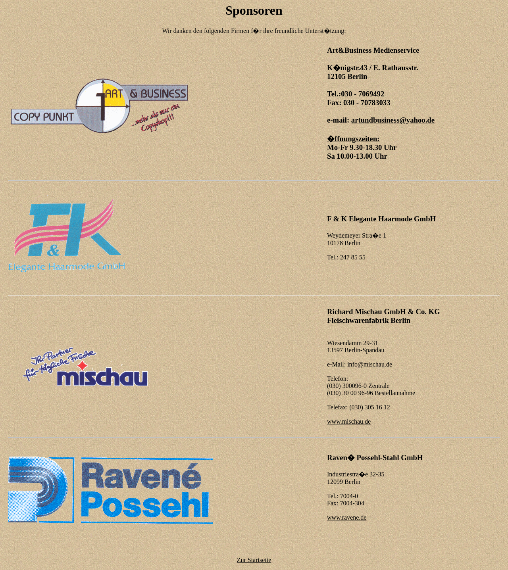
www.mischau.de (349, 421)
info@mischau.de (369, 364)
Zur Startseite (254, 560)
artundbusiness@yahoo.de (393, 120)
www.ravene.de (346, 517)
